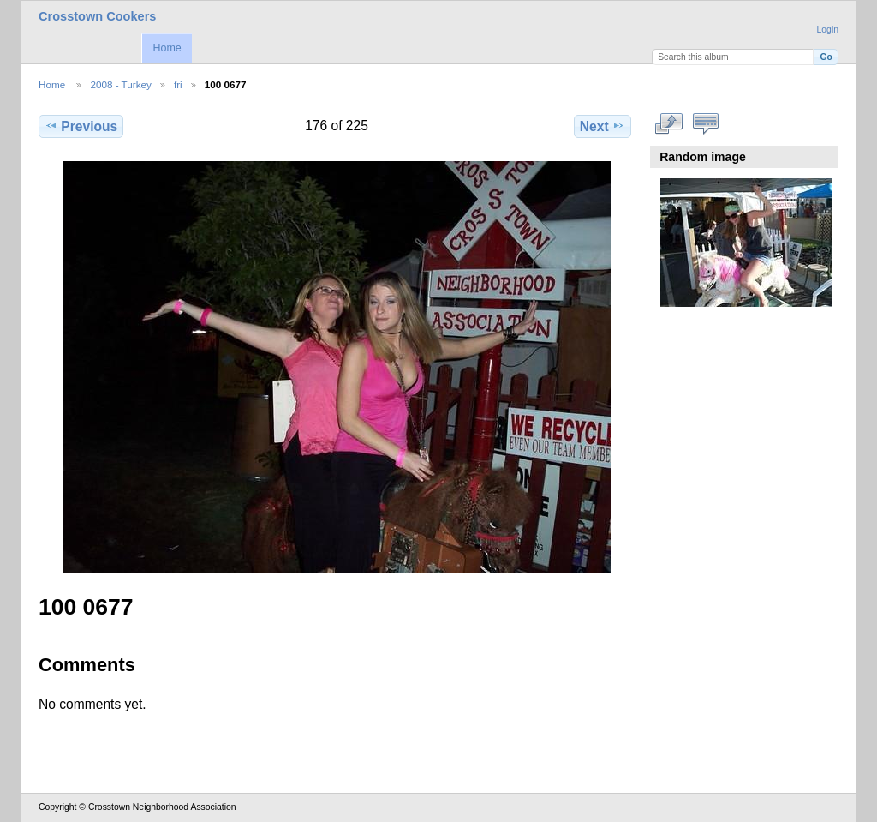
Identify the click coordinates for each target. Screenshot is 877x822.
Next (602, 126)
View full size (669, 124)
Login (827, 29)
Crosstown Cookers (97, 16)
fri (178, 84)
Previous (81, 126)
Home (166, 48)
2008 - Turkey (120, 84)
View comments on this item (706, 124)
